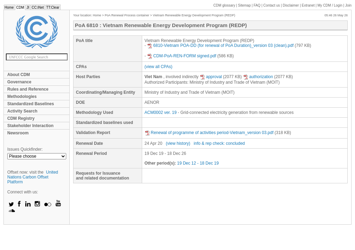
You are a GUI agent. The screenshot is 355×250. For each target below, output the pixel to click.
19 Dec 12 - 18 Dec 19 (198, 163)
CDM (20, 7)
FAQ (256, 5)
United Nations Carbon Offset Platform (32, 177)
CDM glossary (224, 5)
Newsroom (17, 133)
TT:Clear (52, 7)
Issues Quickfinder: (25, 149)
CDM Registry (21, 118)
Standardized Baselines (30, 103)
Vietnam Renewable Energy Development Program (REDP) (194, 15)
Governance (19, 82)
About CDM (18, 74)
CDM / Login (330, 5)
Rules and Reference (28, 89)
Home (9, 7)
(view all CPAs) (158, 66)
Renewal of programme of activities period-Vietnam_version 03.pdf (209, 132)
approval (211, 76)
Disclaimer (291, 5)
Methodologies (22, 96)
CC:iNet (38, 7)
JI (27, 7)
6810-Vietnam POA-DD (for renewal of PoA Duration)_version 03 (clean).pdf (220, 45)
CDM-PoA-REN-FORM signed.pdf (181, 55)
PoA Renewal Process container (127, 15)
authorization (258, 76)
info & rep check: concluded (219, 143)
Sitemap (244, 5)
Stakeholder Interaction (30, 125)
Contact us (271, 5)
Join (348, 5)
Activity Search (22, 111)
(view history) (178, 143)
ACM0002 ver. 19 (161, 112)
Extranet (308, 5)
